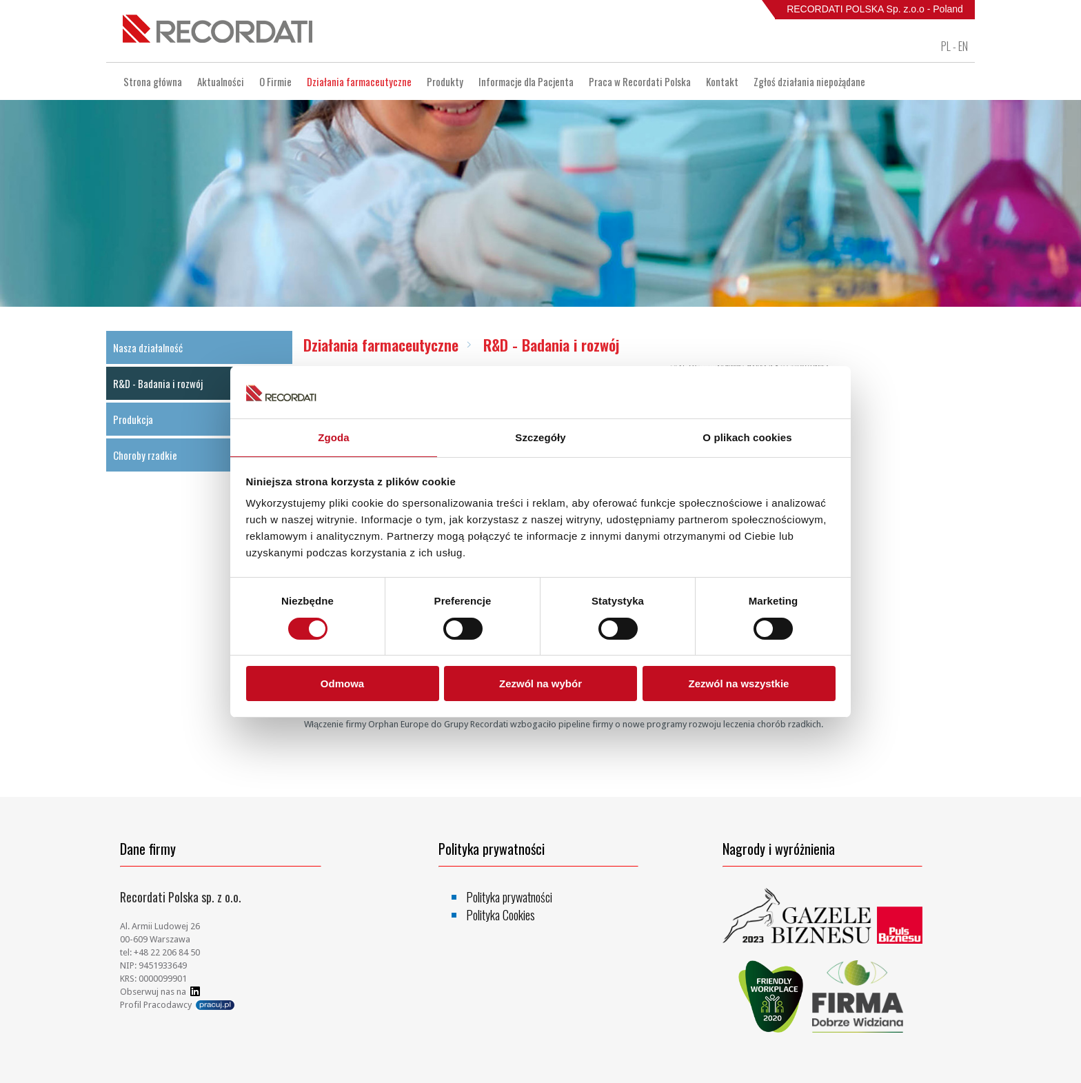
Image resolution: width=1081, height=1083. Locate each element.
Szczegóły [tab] (540, 437)
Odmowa (342, 683)
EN (963, 46)
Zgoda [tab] (334, 437)
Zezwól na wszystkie (739, 683)
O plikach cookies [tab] (747, 437)
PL (946, 46)
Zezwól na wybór (540, 683)
